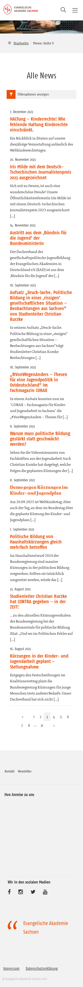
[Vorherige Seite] (22, 716)
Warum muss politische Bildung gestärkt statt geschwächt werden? (40, 439)
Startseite (21, 43)
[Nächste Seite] (54, 725)
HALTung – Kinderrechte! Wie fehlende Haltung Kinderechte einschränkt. (39, 124)
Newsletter (25, 771)
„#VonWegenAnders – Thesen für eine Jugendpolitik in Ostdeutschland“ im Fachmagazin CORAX (38, 382)
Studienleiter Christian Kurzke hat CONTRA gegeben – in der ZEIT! (38, 601)
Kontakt (9, 771)
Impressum (11, 968)
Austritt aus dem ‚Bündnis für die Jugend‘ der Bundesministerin (38, 238)
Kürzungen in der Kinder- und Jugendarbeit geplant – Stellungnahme (39, 661)
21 (42, 725)
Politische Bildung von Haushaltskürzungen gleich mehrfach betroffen (36, 542)
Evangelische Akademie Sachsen (45, 927)
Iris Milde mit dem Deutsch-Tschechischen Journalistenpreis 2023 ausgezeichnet (40, 172)
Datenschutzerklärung (42, 968)
